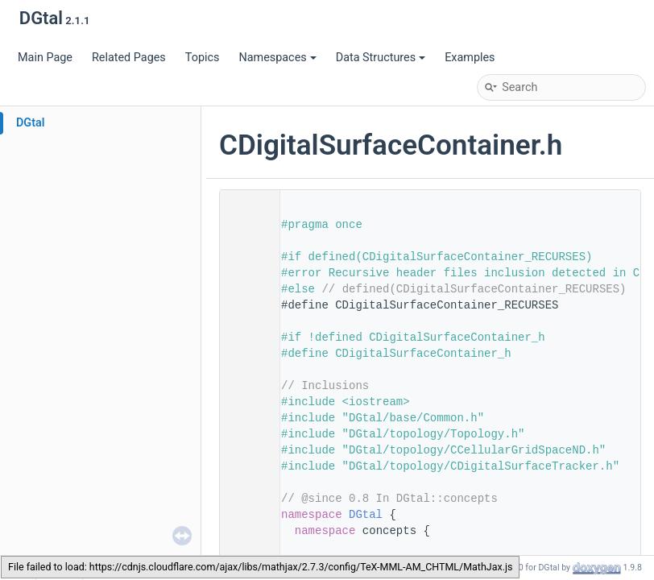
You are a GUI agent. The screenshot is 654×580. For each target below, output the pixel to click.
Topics (202, 57)
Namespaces (277, 57)
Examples (470, 57)
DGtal (30, 123)
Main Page (45, 57)
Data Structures (380, 57)
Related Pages (129, 57)
